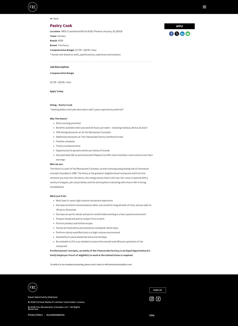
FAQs (152, 315)
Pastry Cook (61, 25)
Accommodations (55, 315)
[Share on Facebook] (171, 33)
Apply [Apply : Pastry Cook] (179, 26)
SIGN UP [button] (157, 290)
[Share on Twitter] (177, 33)
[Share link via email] (187, 33)
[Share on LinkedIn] (182, 33)
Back (54, 18)
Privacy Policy (35, 315)
